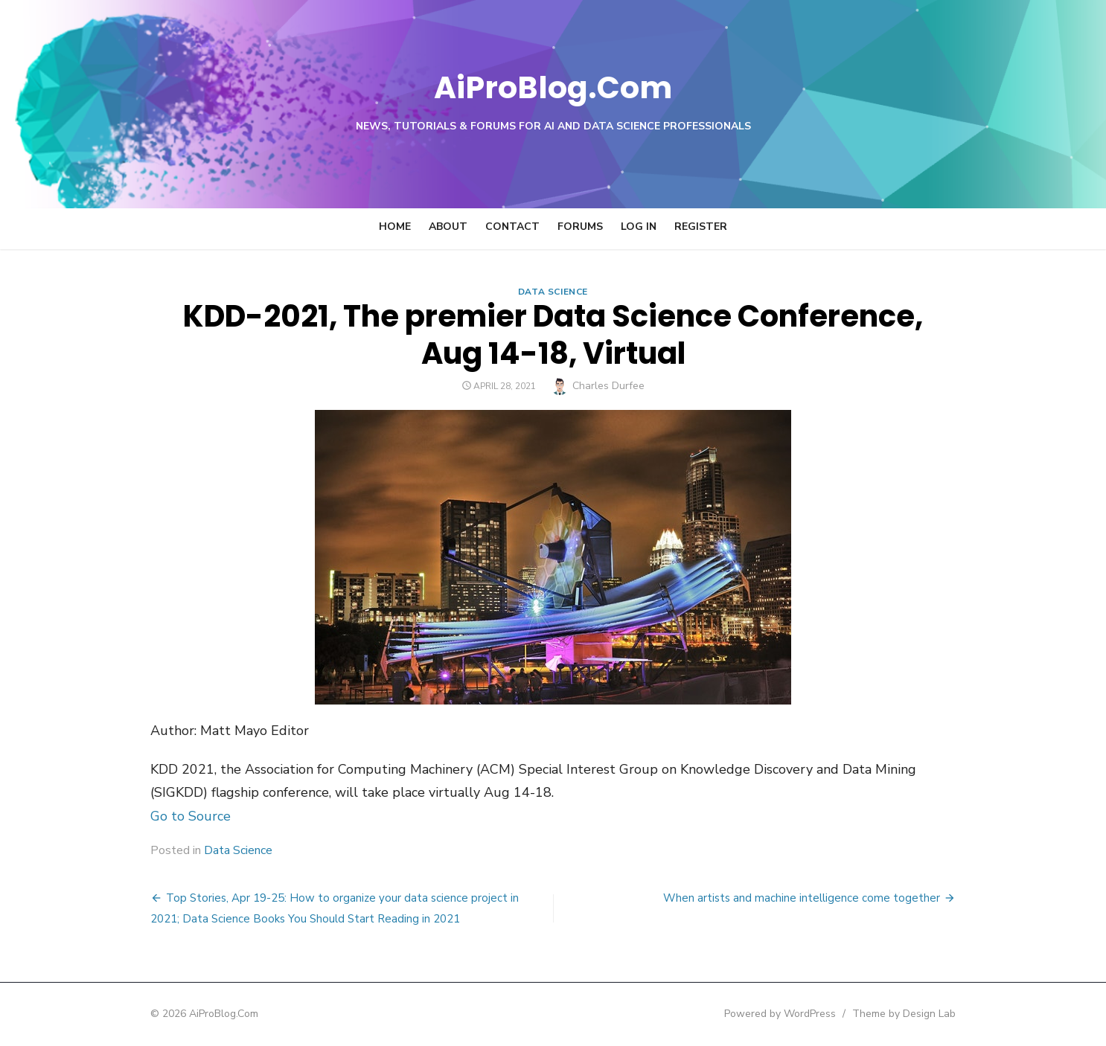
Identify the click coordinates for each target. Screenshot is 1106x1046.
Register (700, 226)
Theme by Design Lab (933, 1014)
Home (395, 226)
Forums (580, 226)
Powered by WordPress (809, 1014)
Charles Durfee (608, 386)
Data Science (553, 292)
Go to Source (161, 816)
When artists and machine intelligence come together (830, 898)
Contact (512, 226)
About (448, 226)
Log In (638, 226)
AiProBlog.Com (553, 86)
